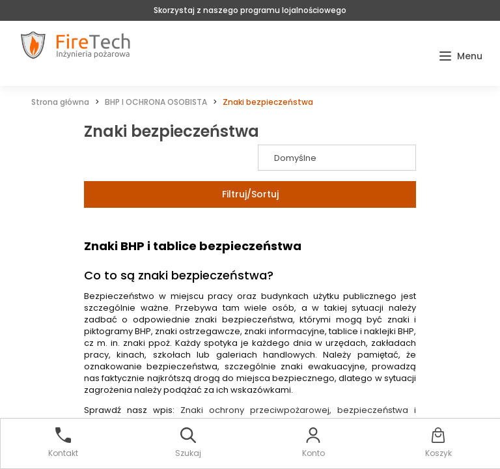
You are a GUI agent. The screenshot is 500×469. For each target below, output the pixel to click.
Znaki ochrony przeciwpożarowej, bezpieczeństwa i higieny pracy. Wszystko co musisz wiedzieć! (250, 416)
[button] (460, 56)
